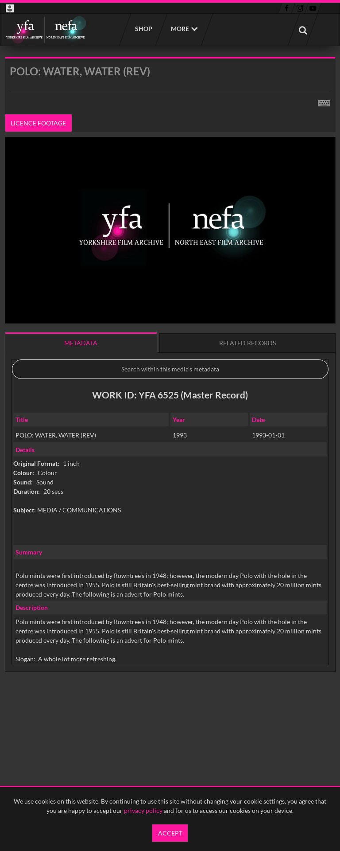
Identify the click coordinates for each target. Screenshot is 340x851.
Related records (247, 343)
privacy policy (143, 810)
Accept (170, 833)
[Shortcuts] (324, 101)
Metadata (80, 343)
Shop (143, 28)
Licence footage (38, 123)
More (180, 28)
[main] (170, 387)
